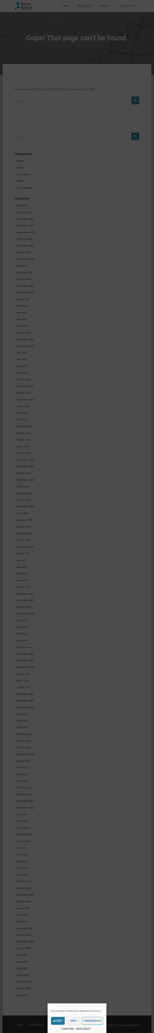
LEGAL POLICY (83, 1028)
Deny (73, 1020)
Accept (58, 1020)
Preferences (92, 1020)
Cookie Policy (68, 1028)
